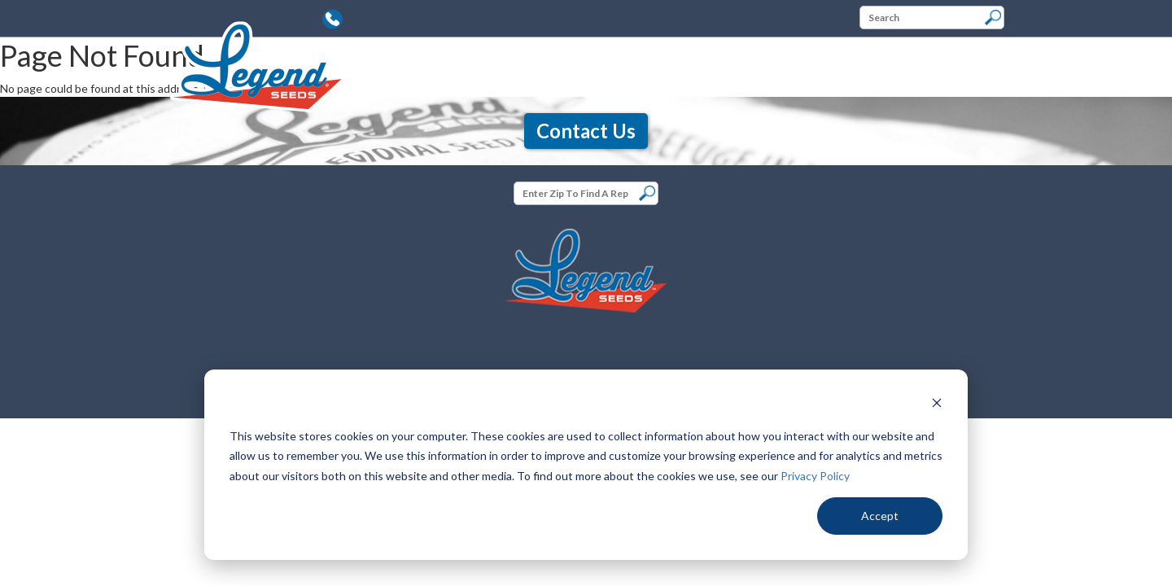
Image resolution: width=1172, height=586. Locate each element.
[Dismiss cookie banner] (936, 405)
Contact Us (586, 130)
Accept (880, 516)
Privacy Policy (815, 476)
